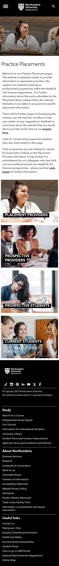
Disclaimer (8, 493)
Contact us (8, 524)
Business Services (12, 457)
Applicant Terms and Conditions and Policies (26, 443)
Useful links (11, 518)
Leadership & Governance (16, 466)
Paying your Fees (11, 528)
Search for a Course (13, 416)
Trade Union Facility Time (16, 502)
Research (7, 461)
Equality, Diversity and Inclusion (19, 533)
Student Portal (10, 547)
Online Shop (9, 560)
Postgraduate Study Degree (17, 420)
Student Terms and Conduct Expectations (25, 439)
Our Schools (9, 425)
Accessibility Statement (15, 484)
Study (6, 410)
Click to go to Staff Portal (16, 551)
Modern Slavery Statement (16, 498)
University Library (12, 434)
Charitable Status (11, 475)
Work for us (8, 470)
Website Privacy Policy (14, 489)
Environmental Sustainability (18, 542)
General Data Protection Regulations (22, 556)
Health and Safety (12, 537)
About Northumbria (17, 451)
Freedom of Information (15, 479)
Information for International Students (23, 429)
